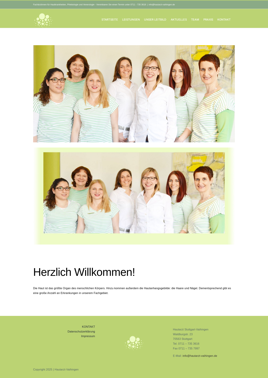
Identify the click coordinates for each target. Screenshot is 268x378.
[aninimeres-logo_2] (134, 336)
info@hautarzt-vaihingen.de (162, 4)
